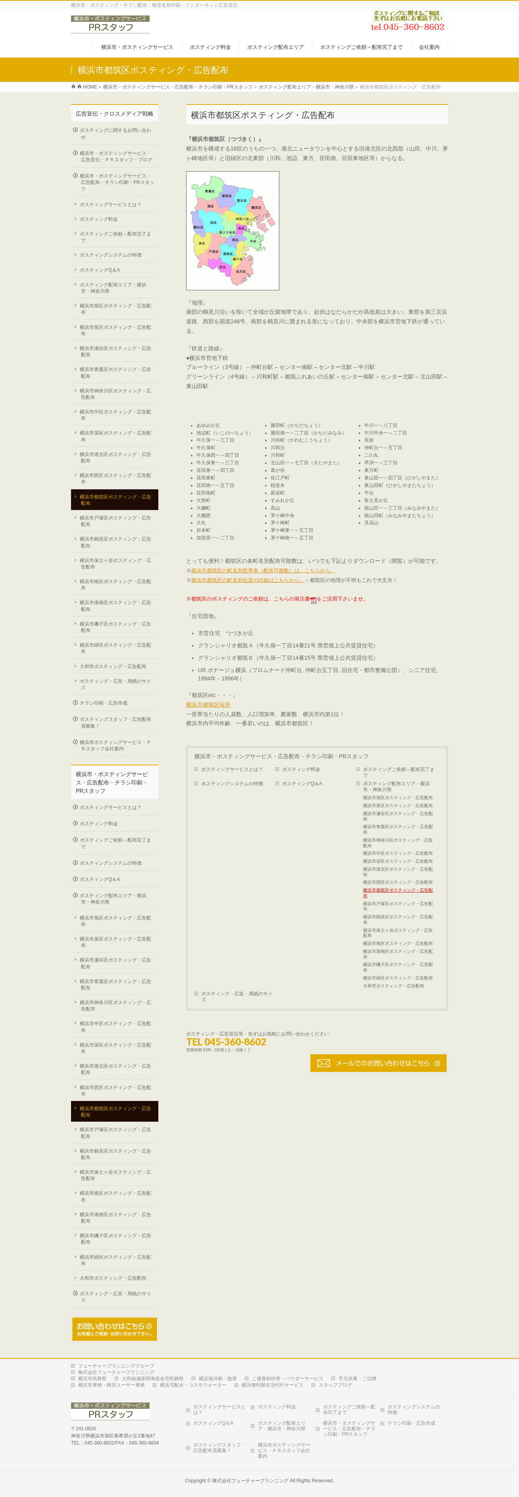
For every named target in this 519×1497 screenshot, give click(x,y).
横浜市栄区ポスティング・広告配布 (398, 861)
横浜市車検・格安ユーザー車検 (111, 1385)
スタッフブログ (335, 1385)
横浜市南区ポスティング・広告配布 (398, 943)
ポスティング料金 (301, 769)
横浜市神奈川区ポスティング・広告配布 (398, 843)
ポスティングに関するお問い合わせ (115, 133)
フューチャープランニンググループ (116, 1366)
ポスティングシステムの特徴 (232, 783)
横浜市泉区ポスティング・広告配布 (398, 805)
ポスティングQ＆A (302, 783)
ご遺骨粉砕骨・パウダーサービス (287, 1378)
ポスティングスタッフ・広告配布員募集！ (115, 722)
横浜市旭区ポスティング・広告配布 (398, 797)
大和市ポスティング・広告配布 (393, 985)
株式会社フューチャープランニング (116, 1372)
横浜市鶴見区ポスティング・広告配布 (398, 919)
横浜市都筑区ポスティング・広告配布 (398, 893)
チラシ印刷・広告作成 (103, 703)
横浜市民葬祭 (92, 1378)
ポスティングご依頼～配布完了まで (398, 772)
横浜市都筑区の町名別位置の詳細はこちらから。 (248, 580)
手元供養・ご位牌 (357, 1378)
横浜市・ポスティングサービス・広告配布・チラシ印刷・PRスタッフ (281, 756)
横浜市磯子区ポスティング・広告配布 (398, 967)
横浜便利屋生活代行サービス (273, 1385)
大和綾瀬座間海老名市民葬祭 (153, 1378)
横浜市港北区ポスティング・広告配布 (398, 872)
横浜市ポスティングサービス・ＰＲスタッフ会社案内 (115, 745)
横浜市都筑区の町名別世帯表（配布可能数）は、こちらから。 (263, 571)
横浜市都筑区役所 (208, 704)
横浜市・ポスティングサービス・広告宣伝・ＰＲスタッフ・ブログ (116, 156)
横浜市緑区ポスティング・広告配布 (398, 977)
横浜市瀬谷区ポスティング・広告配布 (398, 816)
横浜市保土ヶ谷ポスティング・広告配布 (398, 933)
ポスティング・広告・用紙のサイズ (237, 997)
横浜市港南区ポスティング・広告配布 (398, 954)
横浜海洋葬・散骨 (218, 1378)
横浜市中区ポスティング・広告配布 (398, 853)
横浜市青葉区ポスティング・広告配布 (398, 829)
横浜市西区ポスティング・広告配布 (398, 882)
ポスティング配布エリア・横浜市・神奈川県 (396, 786)
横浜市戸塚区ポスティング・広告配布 (398, 906)
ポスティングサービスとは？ (232, 769)
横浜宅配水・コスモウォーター (193, 1385)
